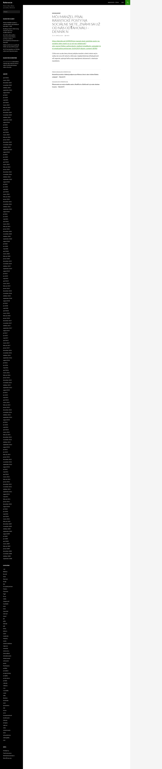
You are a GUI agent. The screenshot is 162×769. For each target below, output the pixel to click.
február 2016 (6, 375)
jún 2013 (5, 452)
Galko (4, 599)
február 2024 (6, 137)
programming (7, 673)
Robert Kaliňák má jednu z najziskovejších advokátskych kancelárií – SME (11, 24)
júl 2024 (5, 125)
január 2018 (6, 318)
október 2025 (7, 87)
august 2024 (6, 122)
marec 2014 (6, 432)
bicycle (5, 574)
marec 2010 (6, 519)
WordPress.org (7, 758)
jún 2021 (5, 216)
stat (4, 708)
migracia (5, 646)
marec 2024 (6, 134)
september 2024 (7, 120)
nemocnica (6, 651)
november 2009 (7, 526)
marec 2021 (6, 224)
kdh (4, 626)
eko (4, 584)
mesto (4, 641)
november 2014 (7, 412)
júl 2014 (5, 422)
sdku (4, 695)
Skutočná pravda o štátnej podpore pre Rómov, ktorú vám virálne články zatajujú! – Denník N (76, 74)
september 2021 (7, 209)
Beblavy (5, 571)
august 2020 (6, 241)
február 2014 (6, 434)
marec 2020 (6, 253)
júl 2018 (5, 303)
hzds (4, 609)
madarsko (5, 636)
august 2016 (6, 360)
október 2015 (7, 385)
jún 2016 (5, 365)
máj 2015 (5, 397)
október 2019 (7, 266)
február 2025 (6, 107)
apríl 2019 (6, 281)
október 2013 (7, 442)
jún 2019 (5, 276)
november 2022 (7, 174)
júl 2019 (5, 273)
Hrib (4, 606)
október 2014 (7, 415)
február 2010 (6, 521)
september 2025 (7, 90)
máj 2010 (5, 514)
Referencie (7, 2)
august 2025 (6, 92)
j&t (4, 618)
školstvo (5, 698)
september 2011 (7, 491)
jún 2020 (5, 246)
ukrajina (5, 723)
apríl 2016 (6, 370)
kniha (4, 628)
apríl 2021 (6, 221)
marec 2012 (6, 477)
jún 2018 (5, 306)
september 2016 (7, 358)
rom (4, 688)
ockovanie (6, 661)
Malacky (5, 638)
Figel (4, 594)
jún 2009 (5, 539)
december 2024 (7, 112)
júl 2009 (5, 536)
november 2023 (7, 144)
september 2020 (7, 239)
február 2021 (6, 226)
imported (5, 611)
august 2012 (6, 467)
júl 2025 (5, 95)
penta (4, 663)
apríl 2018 (6, 310)
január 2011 (6, 501)
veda (4, 728)
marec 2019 (6, 283)
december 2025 (7, 82)
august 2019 (6, 271)
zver (4, 740)
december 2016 (7, 350)
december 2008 (7, 551)
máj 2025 (5, 100)
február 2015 (6, 405)
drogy (4, 581)
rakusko (5, 683)
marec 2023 (6, 164)
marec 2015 (6, 402)
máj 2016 (5, 367)
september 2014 (7, 417)
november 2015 (7, 382)
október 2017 (7, 325)
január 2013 (6, 457)
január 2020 (6, 258)
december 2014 (7, 410)
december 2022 (7, 172)
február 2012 (6, 479)
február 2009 (6, 546)
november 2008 (7, 553)
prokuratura (6, 678)
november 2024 (7, 115)
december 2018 (7, 291)
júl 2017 (5, 333)
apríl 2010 (6, 516)
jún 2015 (5, 395)
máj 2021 (5, 219)
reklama (5, 685)
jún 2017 (5, 335)
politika (5, 668)
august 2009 (6, 534)
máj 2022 (5, 189)
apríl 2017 (6, 340)
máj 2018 (5, 308)
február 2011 (6, 499)
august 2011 (6, 494)
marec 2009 (6, 543)
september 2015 (7, 387)
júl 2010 (5, 509)
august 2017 (6, 330)
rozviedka (5, 690)
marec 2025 (6, 105)
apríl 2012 (6, 474)
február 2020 (6, 256)
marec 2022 (6, 194)
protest (5, 680)
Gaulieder (5, 604)
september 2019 (7, 268)
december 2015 (7, 380)
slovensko (5, 700)
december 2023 (7, 142)
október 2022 (7, 177)
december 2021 (7, 201)
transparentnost (7, 715)
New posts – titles (113, 2)
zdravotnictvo (7, 735)
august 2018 (6, 301)
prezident (5, 671)
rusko (4, 693)
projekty (5, 675)
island (4, 616)
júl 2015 (5, 392)
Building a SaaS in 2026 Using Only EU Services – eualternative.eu (11, 30)
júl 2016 (5, 363)
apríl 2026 (6, 77)
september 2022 (7, 179)
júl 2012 (5, 469)
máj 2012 (5, 472)
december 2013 (7, 437)
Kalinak (5, 623)
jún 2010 (5, 511)
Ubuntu (5, 720)
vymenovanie (6, 730)
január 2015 (6, 407)
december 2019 (7, 261)
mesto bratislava (7, 643)
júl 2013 (5, 449)
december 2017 (7, 320)
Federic (5, 589)
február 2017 (6, 345)
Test (122, 2)
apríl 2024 (6, 132)
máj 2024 (5, 130)
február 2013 (6, 454)
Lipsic (4, 633)
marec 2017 (6, 343)
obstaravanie (6, 658)
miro (67, 35)
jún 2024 (5, 127)
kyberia (5, 631)
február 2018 (6, 315)
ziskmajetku (6, 737)
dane (4, 576)
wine (4, 732)
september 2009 (7, 531)
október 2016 (7, 355)
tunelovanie (6, 718)
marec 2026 (6, 80)
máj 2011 (5, 496)
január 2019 (6, 288)
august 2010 (6, 506)
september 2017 (7, 328)
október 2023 (7, 147)
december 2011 (7, 484)
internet (5, 613)
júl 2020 (5, 244)
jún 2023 (5, 157)
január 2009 (6, 548)
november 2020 (7, 234)
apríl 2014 (6, 429)
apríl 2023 (6, 162)
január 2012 (6, 482)
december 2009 (7, 524)
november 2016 (7, 353)
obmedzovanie (7, 656)
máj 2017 (5, 338)
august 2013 (6, 447)
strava (4, 710)
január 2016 (6, 377)
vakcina (5, 725)
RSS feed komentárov (9, 755)
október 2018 (7, 296)
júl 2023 (5, 154)
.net (4, 569)
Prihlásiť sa (6, 750)
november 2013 (7, 439)
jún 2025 (5, 97)
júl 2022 (5, 184)
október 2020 (7, 236)
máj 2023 (5, 159)
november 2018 (7, 293)
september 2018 (7, 298)
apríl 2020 (6, 251)
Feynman (5, 591)
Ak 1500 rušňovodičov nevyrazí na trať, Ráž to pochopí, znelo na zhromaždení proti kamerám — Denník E (11, 38)
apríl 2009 (6, 541)
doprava (5, 579)
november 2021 (7, 204)
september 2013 (7, 444)
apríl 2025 (6, 102)
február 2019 (6, 286)
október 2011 (7, 489)
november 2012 (7, 462)
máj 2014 (5, 427)
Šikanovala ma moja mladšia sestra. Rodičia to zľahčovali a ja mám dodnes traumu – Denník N (76, 84)
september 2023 (7, 149)
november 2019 (7, 263)
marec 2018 (6, 313)
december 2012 (7, 459)
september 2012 (7, 464)
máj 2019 (5, 278)
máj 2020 (5, 249)
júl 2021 (5, 214)
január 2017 (6, 348)
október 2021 (7, 206)
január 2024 (6, 139)
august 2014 (6, 420)
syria (4, 713)
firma (4, 596)
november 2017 (7, 323)
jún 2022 (5, 187)
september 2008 (7, 558)
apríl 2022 (6, 192)
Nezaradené (56, 13)
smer (4, 703)
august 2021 (6, 211)
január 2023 (6, 169)
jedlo (4, 621)
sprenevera (6, 705)
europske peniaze (8, 586)
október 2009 (7, 529)
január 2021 (6, 229)
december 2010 (7, 504)
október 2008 (7, 556)
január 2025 (6, 110)
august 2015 (6, 390)
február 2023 (6, 167)
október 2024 (7, 117)
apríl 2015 (6, 400)
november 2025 (7, 85)
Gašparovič (6, 601)
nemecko (5, 648)
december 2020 (7, 231)
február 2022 (6, 196)
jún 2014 (5, 425)
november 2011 (7, 486)
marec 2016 (6, 372)
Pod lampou (6, 666)
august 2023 (6, 152)
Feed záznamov (7, 753)
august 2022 (6, 182)
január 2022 (6, 199)
